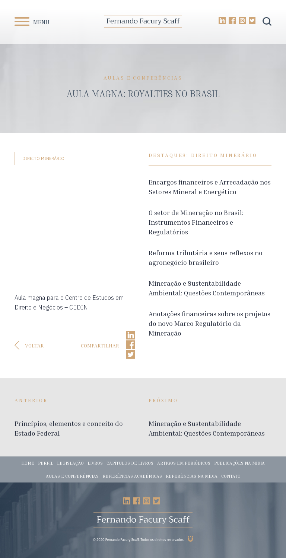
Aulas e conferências (72, 476)
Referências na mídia (191, 476)
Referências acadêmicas (132, 476)
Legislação (70, 463)
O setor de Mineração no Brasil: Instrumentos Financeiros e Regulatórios (196, 222)
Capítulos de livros (130, 463)
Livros (95, 463)
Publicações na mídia (239, 463)
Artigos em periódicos (183, 463)
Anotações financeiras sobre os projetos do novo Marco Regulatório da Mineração (209, 323)
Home (27, 463)
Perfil (45, 463)
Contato (231, 476)
